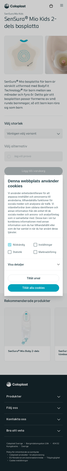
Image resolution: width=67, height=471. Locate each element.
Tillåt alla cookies (33, 288)
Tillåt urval (33, 278)
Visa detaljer (16, 264)
